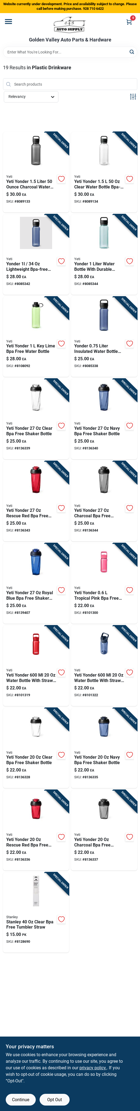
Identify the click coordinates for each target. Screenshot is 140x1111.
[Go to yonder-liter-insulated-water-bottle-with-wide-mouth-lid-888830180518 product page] (104, 337)
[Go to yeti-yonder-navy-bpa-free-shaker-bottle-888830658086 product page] (104, 748)
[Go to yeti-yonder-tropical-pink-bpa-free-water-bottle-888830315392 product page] (104, 583)
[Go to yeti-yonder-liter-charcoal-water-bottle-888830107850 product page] (36, 172)
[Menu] (8, 21)
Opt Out (54, 1099)
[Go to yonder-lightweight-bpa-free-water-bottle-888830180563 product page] (36, 254)
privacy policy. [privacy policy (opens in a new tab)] (93, 1067)
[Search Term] (70, 52)
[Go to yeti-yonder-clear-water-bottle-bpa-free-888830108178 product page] (104, 172)
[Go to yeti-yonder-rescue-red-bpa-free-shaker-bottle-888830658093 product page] (36, 830)
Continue (20, 1099)
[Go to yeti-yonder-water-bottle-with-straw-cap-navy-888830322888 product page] (104, 666)
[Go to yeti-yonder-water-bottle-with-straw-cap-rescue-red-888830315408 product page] (36, 666)
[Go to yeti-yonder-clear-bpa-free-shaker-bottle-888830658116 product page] (36, 419)
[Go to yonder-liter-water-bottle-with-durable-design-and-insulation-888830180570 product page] (104, 254)
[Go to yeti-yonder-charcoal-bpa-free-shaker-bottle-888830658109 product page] (104, 830)
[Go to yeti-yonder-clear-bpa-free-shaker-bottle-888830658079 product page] (36, 748)
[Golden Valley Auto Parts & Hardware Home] (70, 25)
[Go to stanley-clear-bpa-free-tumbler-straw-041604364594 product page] (36, 912)
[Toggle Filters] (133, 97)
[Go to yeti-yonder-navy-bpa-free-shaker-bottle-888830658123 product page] (104, 419)
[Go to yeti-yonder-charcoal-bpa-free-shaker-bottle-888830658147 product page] (104, 501)
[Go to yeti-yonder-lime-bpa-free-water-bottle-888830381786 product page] (36, 337)
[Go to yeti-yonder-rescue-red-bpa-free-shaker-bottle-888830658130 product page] (36, 501)
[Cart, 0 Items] (129, 22)
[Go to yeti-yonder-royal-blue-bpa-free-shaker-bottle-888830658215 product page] (36, 583)
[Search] (132, 51)
